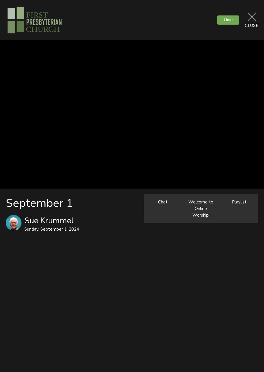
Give (228, 20)
